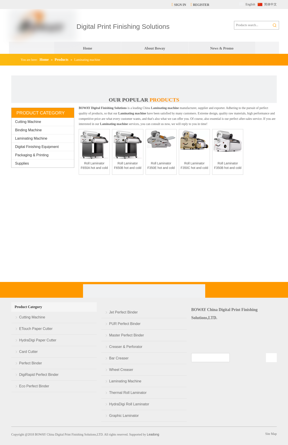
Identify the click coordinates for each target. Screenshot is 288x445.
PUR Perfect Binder (125, 324)
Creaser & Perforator (125, 347)
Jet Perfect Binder (123, 312)
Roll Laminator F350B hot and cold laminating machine (227, 165)
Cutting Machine (28, 122)
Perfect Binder (30, 363)
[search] (210, 357)
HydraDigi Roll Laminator (129, 404)
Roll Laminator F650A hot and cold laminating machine (94, 165)
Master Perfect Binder (126, 335)
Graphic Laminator (124, 416)
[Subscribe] (271, 357)
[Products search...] (252, 25)
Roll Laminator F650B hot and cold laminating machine (127, 165)
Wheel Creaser (121, 370)
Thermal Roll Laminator (127, 393)
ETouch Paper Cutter (36, 329)
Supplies (22, 163)
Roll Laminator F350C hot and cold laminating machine (194, 165)
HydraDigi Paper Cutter (37, 340)
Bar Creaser (118, 358)
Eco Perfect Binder (34, 386)
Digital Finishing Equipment (37, 147)
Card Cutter (28, 352)
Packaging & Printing (32, 155)
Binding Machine (28, 130)
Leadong (152, 434)
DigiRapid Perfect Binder (38, 375)
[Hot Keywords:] (275, 25)
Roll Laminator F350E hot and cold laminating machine (161, 165)
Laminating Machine (31, 138)
